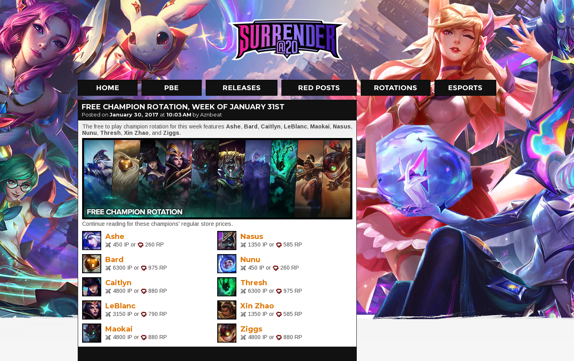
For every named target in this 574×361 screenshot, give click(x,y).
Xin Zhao (257, 306)
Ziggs (251, 329)
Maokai (119, 329)
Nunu (250, 259)
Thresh (253, 282)
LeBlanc (120, 306)
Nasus (251, 236)
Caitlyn (118, 282)
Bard (114, 259)
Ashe (114, 236)
